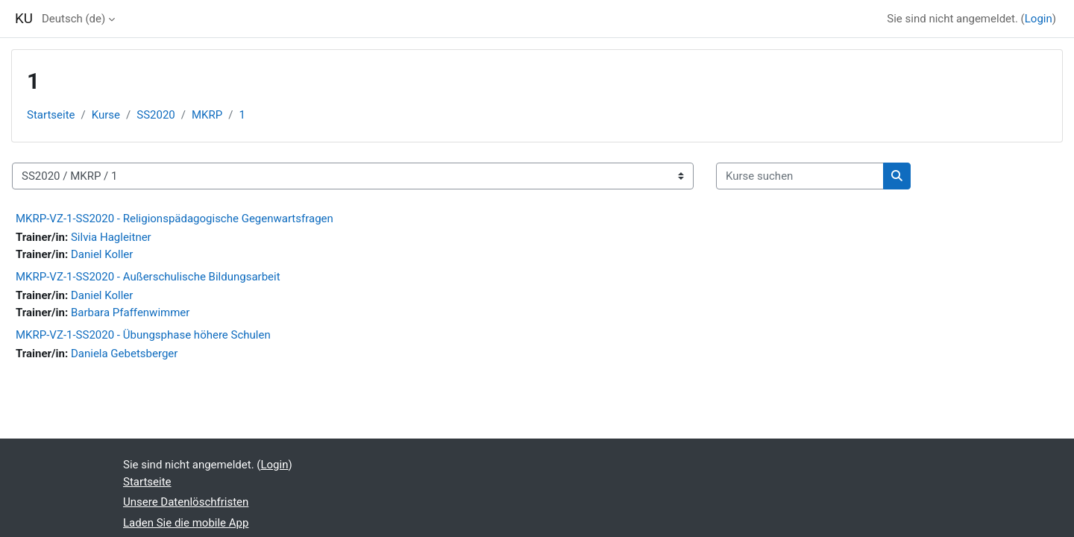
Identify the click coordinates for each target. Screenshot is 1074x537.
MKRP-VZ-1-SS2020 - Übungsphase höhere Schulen (143, 335)
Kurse (106, 115)
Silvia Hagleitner (111, 237)
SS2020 (155, 115)
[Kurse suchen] (800, 176)
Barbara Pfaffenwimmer (130, 312)
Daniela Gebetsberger (124, 353)
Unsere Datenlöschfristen (185, 502)
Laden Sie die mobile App (185, 523)
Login (1038, 18)
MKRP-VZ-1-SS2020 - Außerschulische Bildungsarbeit (148, 276)
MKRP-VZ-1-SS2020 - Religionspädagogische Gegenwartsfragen (174, 218)
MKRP (207, 115)
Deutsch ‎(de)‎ (73, 18)
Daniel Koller (102, 254)
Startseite (51, 115)
